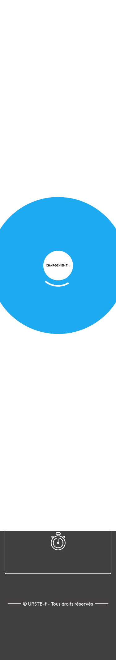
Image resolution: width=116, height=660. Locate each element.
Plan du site (47, 281)
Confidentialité (39, 270)
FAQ (94, 270)
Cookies (73, 270)
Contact (77, 281)
